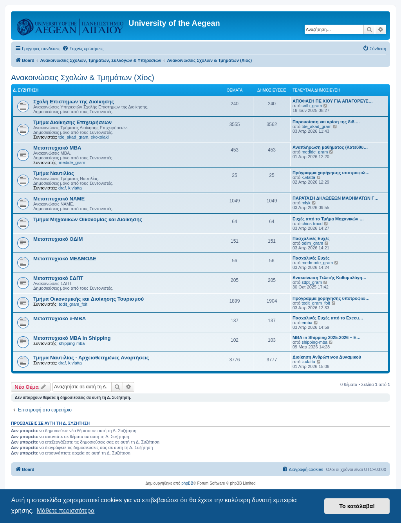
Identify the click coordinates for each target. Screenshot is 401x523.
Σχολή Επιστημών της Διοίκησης (73, 102)
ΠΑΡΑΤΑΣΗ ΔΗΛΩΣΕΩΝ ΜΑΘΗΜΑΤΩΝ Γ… (336, 198)
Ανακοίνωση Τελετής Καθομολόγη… (330, 277)
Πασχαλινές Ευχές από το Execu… (328, 318)
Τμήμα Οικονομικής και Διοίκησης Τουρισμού (88, 299)
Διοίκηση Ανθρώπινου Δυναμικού (327, 357)
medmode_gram (317, 262)
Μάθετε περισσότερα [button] (66, 510)
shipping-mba (72, 343)
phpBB (187, 483)
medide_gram (72, 162)
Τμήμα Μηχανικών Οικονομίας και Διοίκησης (87, 219)
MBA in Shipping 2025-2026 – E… (327, 337)
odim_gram (312, 243)
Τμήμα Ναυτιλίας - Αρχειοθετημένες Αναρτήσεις (91, 358)
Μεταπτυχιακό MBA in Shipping (72, 338)
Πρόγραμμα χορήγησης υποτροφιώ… (331, 172)
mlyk (306, 202)
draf (62, 188)
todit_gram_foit (73, 304)
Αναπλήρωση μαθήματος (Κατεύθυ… (330, 147)
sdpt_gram (312, 282)
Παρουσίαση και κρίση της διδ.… (326, 121)
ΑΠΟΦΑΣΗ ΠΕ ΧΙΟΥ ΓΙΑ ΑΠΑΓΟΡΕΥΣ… (333, 101)
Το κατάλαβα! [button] (357, 506)
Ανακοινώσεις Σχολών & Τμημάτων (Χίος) (82, 77)
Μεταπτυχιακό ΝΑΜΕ (59, 199)
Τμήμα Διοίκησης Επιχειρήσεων (72, 122)
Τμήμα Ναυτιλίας (53, 173)
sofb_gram (312, 105)
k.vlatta (75, 188)
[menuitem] (82, 48)
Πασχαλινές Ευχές (311, 238)
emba (307, 322)
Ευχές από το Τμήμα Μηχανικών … (328, 218)
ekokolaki (100, 137)
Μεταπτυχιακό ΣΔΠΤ (58, 278)
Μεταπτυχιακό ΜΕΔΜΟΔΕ (64, 259)
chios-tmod (312, 223)
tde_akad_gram (73, 137)
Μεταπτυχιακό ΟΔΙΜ (58, 239)
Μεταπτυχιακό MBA (57, 148)
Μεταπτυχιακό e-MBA (59, 318)
